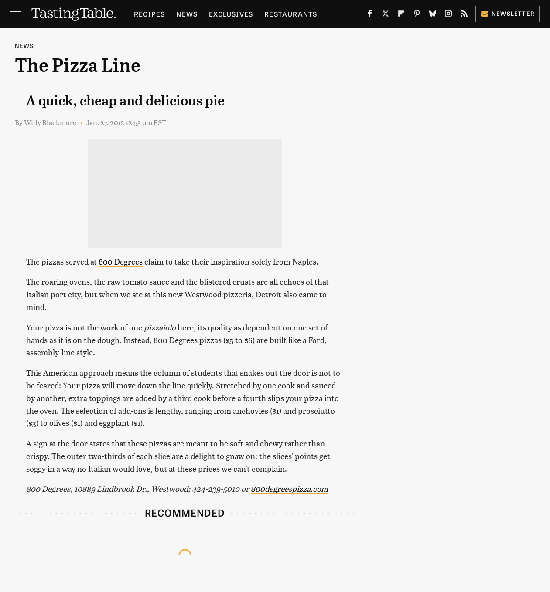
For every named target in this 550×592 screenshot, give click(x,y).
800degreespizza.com (289, 488)
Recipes (149, 14)
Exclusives (231, 14)
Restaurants (290, 14)
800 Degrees (121, 261)
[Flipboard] (401, 15)
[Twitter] (385, 15)
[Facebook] (370, 15)
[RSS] (464, 15)
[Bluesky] (432, 15)
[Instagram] (448, 15)
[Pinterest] (417, 15)
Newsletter (507, 13)
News (187, 14)
